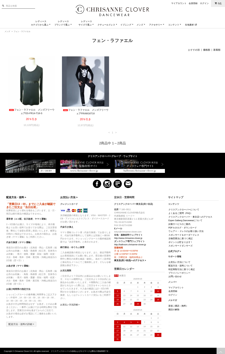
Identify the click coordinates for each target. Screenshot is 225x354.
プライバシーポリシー (179, 273)
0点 (218, 3)
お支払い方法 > (69, 197)
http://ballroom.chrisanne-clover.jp (130, 244)
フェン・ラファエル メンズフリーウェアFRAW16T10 (85, 112)
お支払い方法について (179, 262)
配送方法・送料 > (16, 197)
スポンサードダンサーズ (180, 246)
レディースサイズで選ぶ (86, 23)
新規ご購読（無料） (178, 306)
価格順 (206, 49)
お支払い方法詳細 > (70, 305)
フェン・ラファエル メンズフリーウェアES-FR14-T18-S (31, 111)
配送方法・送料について (180, 266)
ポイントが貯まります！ (180, 242)
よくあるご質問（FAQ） (180, 213)
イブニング (127, 24)
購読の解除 (173, 309)
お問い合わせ (175, 276)
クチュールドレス (108, 24)
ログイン (204, 3)
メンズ (141, 24)
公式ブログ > (174, 251)
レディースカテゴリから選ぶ (41, 23)
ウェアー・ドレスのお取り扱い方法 (186, 231)
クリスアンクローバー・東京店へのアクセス (190, 217)
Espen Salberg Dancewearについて (185, 220)
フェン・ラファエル (22, 31)
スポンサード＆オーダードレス (183, 235)
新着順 (216, 49)
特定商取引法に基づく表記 (181, 269)
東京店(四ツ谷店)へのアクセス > (130, 260)
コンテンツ (175, 24)
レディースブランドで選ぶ (63, 23)
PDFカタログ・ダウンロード (182, 228)
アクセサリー (157, 24)
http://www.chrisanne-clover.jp (128, 238)
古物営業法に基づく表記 (180, 238)
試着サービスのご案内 (179, 224)
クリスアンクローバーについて (183, 209)
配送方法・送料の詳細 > (21, 324)
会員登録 (193, 3)
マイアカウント (179, 3)
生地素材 (191, 24)
